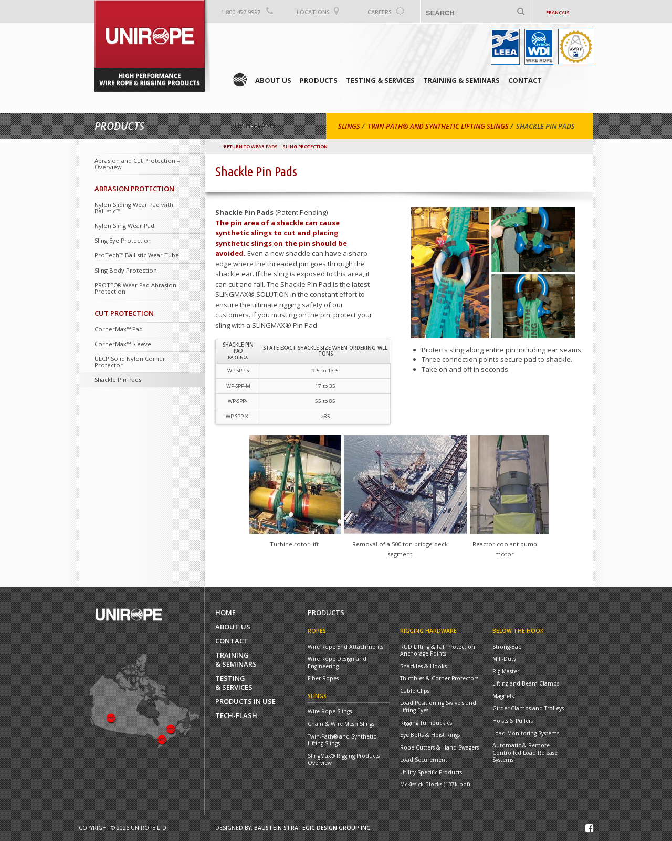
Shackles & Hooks (423, 666)
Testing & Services (380, 80)
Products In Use (245, 701)
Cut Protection (124, 313)
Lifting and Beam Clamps (525, 683)
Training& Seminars (236, 660)
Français (558, 12)
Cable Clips (414, 691)
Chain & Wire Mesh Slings (341, 724)
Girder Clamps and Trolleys (528, 708)
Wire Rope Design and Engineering (337, 663)
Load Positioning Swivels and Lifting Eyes (438, 707)
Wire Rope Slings (330, 711)
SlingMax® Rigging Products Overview (344, 760)
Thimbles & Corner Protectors (439, 678)
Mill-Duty (504, 659)
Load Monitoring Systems (525, 733)
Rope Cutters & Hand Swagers (439, 747)
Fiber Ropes (323, 678)
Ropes (317, 631)
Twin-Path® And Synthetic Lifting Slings (438, 126)
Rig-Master (505, 671)
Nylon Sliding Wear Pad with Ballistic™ (133, 208)
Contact (525, 80)
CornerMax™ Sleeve (122, 344)
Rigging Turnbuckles (426, 723)
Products (319, 80)
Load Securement (423, 759)
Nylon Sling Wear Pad (124, 226)
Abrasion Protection (134, 188)
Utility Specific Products (431, 772)
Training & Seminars (461, 80)
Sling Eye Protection (123, 240)
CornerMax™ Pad (118, 329)
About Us (273, 80)
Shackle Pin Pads (117, 379)
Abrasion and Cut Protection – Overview (137, 164)
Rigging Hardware (428, 631)
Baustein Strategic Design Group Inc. (313, 828)
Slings (349, 126)
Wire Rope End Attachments (345, 646)
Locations (313, 12)
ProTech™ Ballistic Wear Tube (136, 255)
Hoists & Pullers (512, 721)
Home (240, 79)
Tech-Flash (236, 715)
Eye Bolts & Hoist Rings (430, 735)
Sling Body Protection (125, 270)
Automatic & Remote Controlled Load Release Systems (525, 752)
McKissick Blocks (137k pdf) (435, 784)
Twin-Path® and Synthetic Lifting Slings (342, 740)
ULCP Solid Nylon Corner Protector (129, 362)
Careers (380, 12)
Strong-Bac (506, 646)
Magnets (503, 696)
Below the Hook (517, 631)
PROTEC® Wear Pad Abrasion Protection (135, 288)
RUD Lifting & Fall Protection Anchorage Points (437, 650)
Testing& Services (234, 683)
